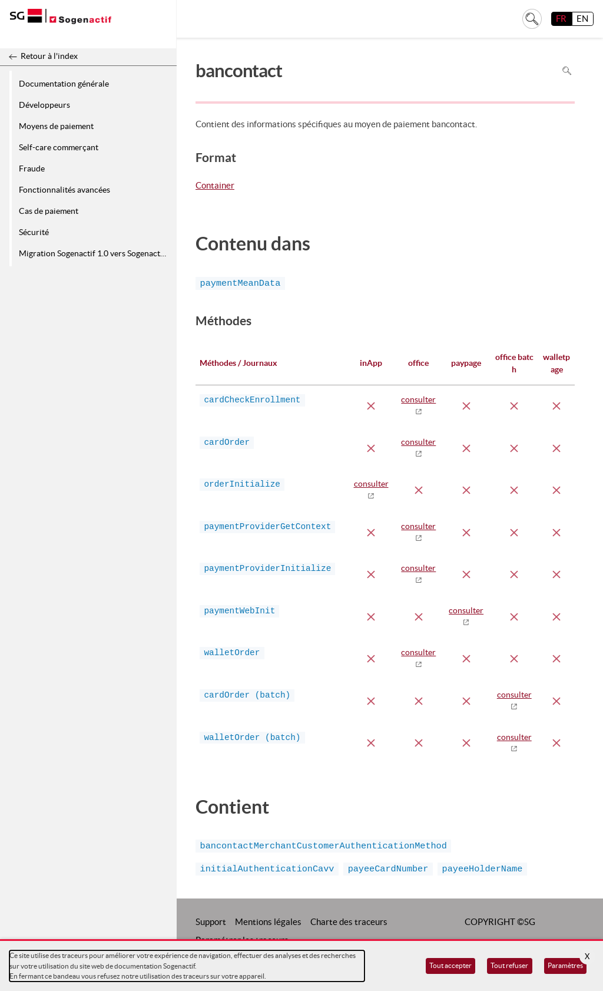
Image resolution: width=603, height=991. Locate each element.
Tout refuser (509, 965)
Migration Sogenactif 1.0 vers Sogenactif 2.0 (96, 253)
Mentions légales (268, 922)
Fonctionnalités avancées (64, 189)
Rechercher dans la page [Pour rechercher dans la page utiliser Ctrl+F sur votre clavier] (567, 70)
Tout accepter (450, 965)
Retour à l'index (49, 56)
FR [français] (561, 19)
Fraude (32, 168)
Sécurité (34, 232)
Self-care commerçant (58, 147)
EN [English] (582, 19)
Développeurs (44, 105)
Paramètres (565, 965)
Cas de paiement (48, 211)
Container (215, 186)
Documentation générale (64, 83)
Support (211, 922)
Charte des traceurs (348, 922)
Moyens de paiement (56, 126)
